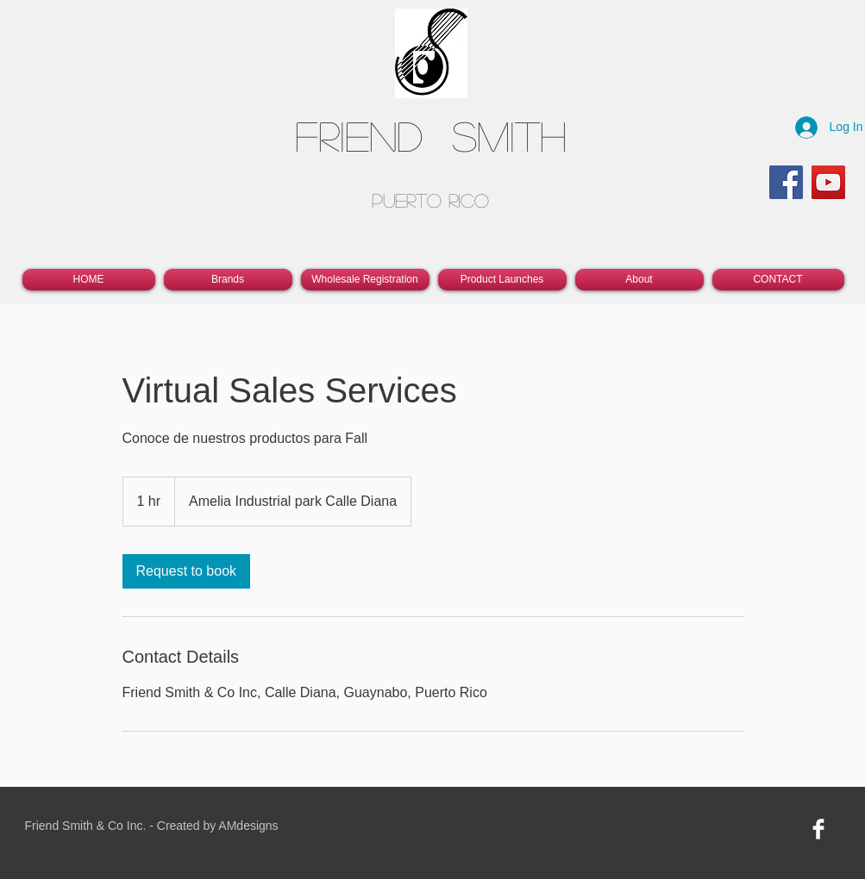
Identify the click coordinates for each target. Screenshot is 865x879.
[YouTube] (828, 182)
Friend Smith (431, 135)
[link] (186, 571)
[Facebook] (786, 182)
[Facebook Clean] (818, 829)
